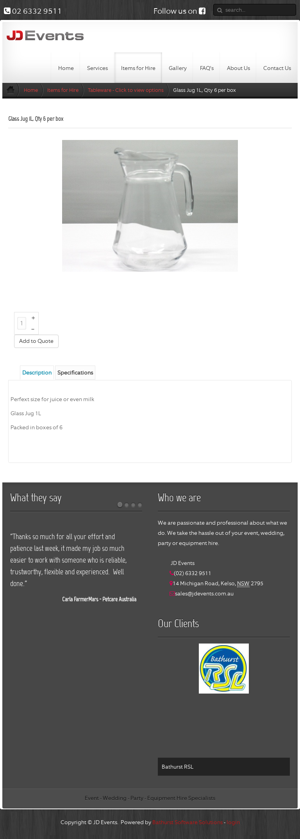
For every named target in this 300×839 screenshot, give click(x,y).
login (233, 822)
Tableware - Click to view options (126, 90)
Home (31, 90)
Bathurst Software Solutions (187, 822)
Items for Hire (63, 90)
